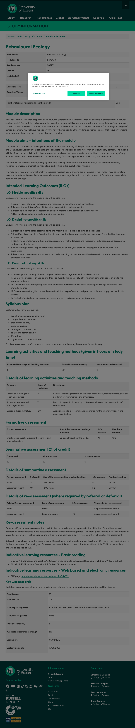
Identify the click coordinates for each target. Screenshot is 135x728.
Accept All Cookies (96, 93)
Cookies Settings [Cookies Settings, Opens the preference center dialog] (38, 93)
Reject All (76, 93)
